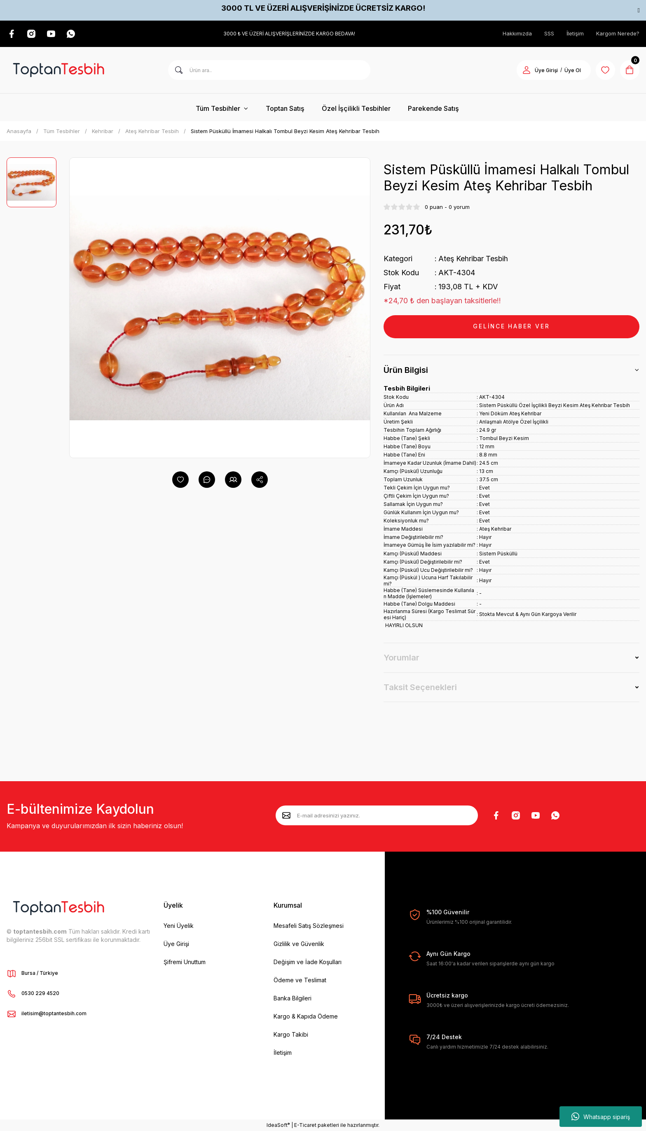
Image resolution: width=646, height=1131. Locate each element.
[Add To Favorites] (180, 479)
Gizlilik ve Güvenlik (299, 943)
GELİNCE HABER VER (511, 326)
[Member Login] (526, 70)
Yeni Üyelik (179, 925)
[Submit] (286, 815)
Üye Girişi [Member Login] (545, 70)
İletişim (575, 33)
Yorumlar (401, 658)
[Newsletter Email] (377, 815)
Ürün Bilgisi (406, 370)
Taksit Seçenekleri (420, 687)
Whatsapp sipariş (600, 1116)
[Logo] (58, 70)
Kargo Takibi (291, 1034)
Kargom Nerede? (617, 33)
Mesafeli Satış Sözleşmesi (309, 925)
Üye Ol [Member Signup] (572, 70)
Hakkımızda (517, 33)
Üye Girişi (176, 943)
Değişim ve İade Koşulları (308, 961)
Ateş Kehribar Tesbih (473, 258)
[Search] (269, 70)
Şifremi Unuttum (185, 961)
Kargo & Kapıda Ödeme (306, 1016)
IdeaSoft (278, 1125)
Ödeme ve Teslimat (300, 979)
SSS (549, 33)
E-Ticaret (305, 1125)
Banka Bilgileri (292, 998)
